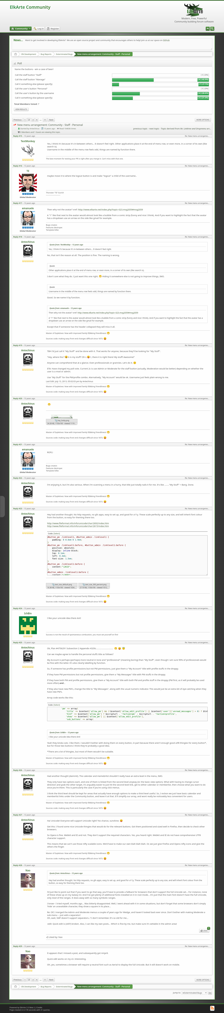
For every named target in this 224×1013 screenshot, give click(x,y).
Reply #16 (17, 166)
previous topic (140, 128)
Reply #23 (17, 508)
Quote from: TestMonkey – (66, 244)
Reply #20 (17, 398)
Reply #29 (17, 946)
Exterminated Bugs (64, 54)
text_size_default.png (62, 584)
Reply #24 (17, 608)
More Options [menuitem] (202, 120)
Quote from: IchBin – (64, 732)
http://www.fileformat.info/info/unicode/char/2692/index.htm (78, 523)
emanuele (28, 208)
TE (28, 171)
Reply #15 (17, 136)
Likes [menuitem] (205, 930)
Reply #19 (17, 345)
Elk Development (28, 54)
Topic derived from (186, 128)
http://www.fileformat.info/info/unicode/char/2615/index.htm (78, 526)
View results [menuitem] (21, 109)
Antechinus (28, 241)
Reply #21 (17, 444)
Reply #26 (17, 770)
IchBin (28, 613)
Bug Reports (46, 54)
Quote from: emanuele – (66, 308)
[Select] (57, 533)
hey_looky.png (62, 420)
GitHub (166, 40)
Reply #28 (17, 865)
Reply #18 (17, 236)
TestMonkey (28, 141)
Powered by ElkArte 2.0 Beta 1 (22, 1007)
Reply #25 (17, 642)
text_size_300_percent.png (94, 584)
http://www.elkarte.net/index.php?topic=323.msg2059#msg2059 (110, 209)
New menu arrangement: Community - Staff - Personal (103, 54)
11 (45, 119)
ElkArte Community (30, 7)
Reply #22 (17, 478)
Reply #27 (17, 815)
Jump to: (177, 992)
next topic (154, 128)
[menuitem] (212, 29)
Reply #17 (17, 203)
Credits (39, 1007)
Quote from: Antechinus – (66, 873)
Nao (27, 870)
